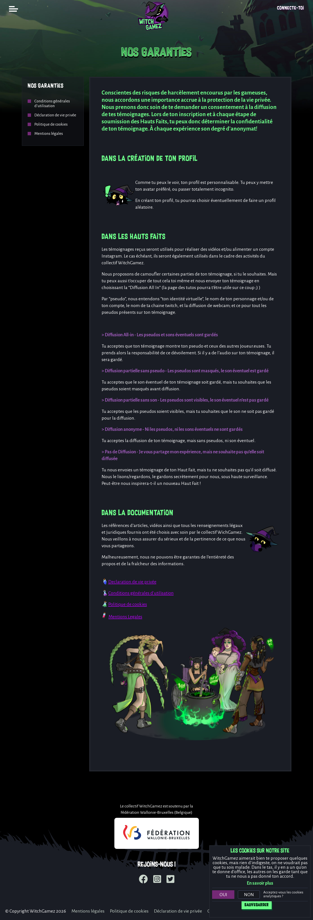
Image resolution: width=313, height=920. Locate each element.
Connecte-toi (290, 8)
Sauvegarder (256, 905)
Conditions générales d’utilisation (52, 103)
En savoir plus (260, 883)
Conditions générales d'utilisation (141, 592)
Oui (223, 894)
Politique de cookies (51, 124)
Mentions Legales (125, 616)
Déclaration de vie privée (55, 115)
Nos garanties (46, 86)
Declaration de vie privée (132, 581)
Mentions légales (48, 133)
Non (249, 894)
